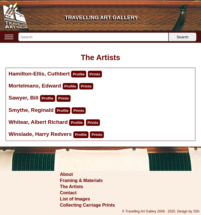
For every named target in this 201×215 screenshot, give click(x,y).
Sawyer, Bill (24, 98)
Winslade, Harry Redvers (40, 134)
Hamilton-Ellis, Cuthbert (39, 74)
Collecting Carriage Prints (87, 205)
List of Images (75, 199)
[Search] (93, 36)
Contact (68, 192)
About (66, 174)
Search (182, 37)
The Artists (71, 186)
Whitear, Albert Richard (38, 122)
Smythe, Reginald (31, 110)
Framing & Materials (81, 180)
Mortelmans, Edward (35, 86)
